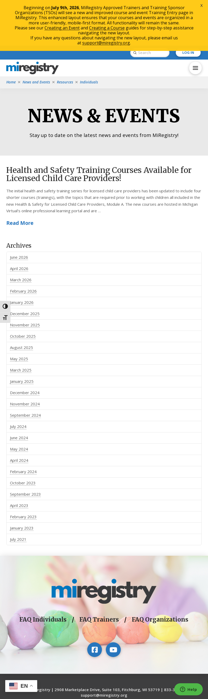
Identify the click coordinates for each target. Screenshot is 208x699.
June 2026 (19, 214)
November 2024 (25, 361)
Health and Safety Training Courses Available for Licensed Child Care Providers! (98, 131)
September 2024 (25, 372)
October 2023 (23, 440)
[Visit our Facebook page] (94, 606)
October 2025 (23, 293)
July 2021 (18, 496)
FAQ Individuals (43, 576)
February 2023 (23, 473)
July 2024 (18, 383)
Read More (20, 180)
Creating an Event (62, 28)
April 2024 (19, 417)
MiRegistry (40, 646)
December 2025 (25, 270)
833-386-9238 (177, 646)
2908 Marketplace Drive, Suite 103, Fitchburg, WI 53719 (107, 646)
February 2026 (23, 248)
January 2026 (22, 259)
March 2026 (20, 237)
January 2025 (22, 338)
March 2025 (20, 327)
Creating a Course (107, 28)
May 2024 (19, 406)
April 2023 (19, 462)
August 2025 (21, 304)
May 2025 (19, 316)
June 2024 (19, 395)
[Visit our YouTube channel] (113, 606)
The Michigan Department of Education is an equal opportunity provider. (104, 673)
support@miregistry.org (104, 652)
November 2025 (25, 282)
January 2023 (22, 485)
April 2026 (19, 225)
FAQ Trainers (99, 576)
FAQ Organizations (160, 576)
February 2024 (23, 428)
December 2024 (25, 349)
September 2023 (25, 451)
